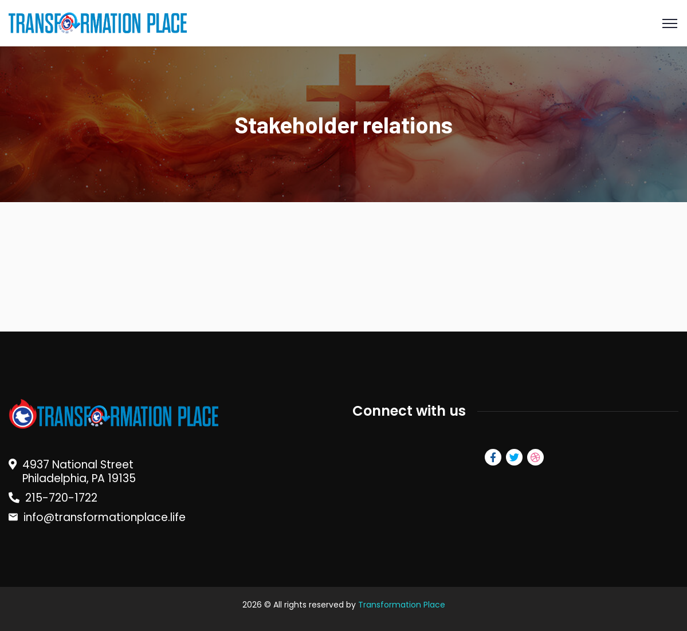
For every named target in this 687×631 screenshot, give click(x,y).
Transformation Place (401, 604)
